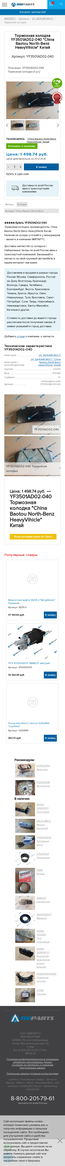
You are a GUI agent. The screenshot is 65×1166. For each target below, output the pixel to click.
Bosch (30, 1082)
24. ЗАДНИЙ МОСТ (50, 355)
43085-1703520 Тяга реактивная (43, 936)
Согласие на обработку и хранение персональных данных (32, 1066)
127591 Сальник (41, 992)
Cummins (13, 1079)
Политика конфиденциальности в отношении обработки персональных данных (33, 1061)
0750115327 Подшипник (43, 856)
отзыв (21, 336)
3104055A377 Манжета (44, 916)
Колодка (22, 204)
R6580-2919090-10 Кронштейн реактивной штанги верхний (43, 957)
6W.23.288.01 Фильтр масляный (44, 825)
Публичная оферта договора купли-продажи (32, 1073)
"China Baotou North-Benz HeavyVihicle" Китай (41, 140)
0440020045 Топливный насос (44, 841)
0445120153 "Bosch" (31, 1086)
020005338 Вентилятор (43, 784)
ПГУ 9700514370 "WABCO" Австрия (29, 663)
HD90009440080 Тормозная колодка (46, 977)
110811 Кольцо (41, 872)
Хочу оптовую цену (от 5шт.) (33, 536)
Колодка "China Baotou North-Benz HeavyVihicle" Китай (24, 213)
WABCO (20, 1082)
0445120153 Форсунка (43, 767)
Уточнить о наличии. (22, 146)
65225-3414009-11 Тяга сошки (43, 808)
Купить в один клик (17, 173)
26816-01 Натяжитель (43, 900)
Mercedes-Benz (44, 1082)
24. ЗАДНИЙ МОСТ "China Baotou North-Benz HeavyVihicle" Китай (46, 362)
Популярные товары (32, 1079)
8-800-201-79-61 (32, 1098)
